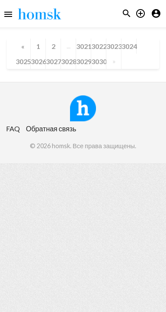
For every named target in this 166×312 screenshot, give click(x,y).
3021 (83, 46)
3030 (98, 61)
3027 (53, 61)
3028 (68, 61)
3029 (83, 61)
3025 (23, 61)
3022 (98, 46)
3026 (38, 61)
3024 (128, 46)
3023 (113, 46)
